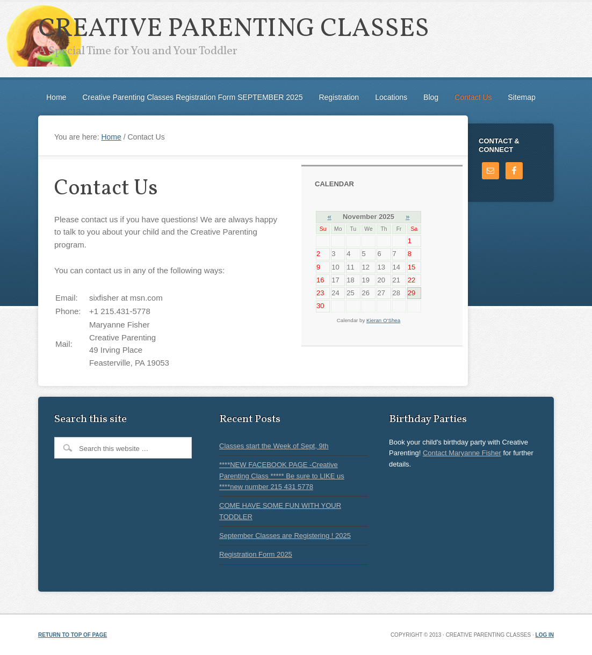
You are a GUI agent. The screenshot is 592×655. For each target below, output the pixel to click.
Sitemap (521, 97)
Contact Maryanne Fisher (462, 453)
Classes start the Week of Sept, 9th (274, 446)
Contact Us (473, 97)
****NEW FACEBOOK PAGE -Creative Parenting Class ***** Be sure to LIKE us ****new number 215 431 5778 (281, 476)
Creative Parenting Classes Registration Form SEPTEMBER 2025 (192, 97)
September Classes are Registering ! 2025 (285, 536)
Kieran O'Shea (383, 320)
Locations (391, 97)
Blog (430, 97)
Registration (339, 97)
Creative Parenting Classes (233, 29)
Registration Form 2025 (255, 554)
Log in (545, 635)
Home (56, 97)
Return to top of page (72, 635)
